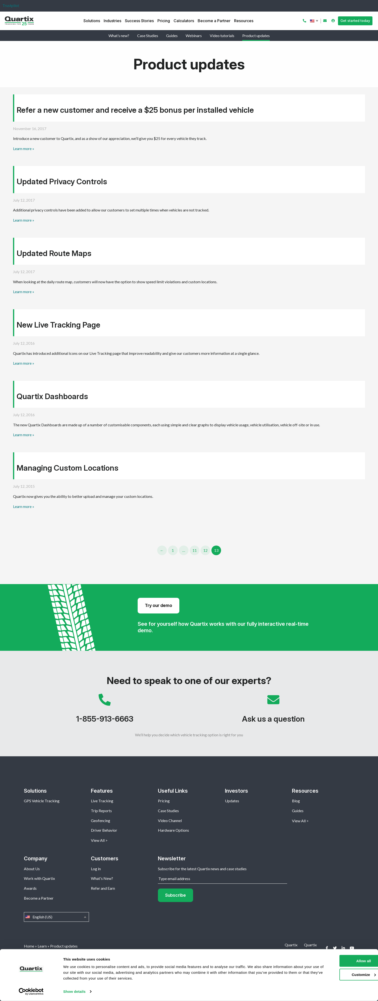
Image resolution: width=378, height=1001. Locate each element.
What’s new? (118, 35)
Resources (243, 20)
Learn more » (23, 148)
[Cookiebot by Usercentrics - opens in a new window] (31, 991)
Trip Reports (101, 810)
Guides (172, 35)
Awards (30, 888)
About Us (32, 868)
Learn (42, 946)
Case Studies (147, 35)
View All (98, 840)
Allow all (338, 961)
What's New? (102, 878)
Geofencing (100, 820)
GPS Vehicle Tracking (42, 800)
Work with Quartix (39, 878)
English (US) (315, 21)
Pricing (163, 20)
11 (194, 550)
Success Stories (139, 20)
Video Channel (170, 820)
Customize (338, 974)
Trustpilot (10, 5)
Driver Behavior (104, 830)
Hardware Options (173, 830)
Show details (74, 991)
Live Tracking (102, 800)
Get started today (355, 21)
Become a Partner (214, 20)
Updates (232, 800)
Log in (96, 868)
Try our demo (158, 605)
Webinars (194, 35)
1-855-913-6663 (104, 711)
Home (29, 946)
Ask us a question (273, 711)
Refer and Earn (103, 888)
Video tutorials (222, 35)
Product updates (256, 35)
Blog (296, 800)
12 (205, 550)
